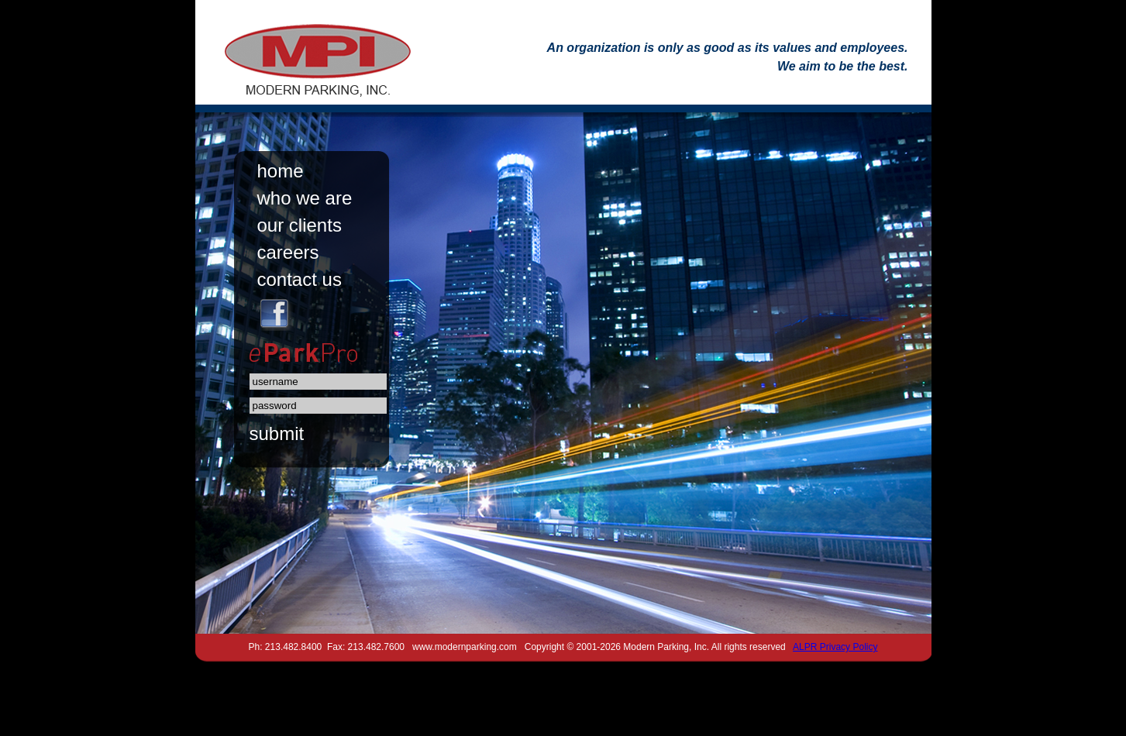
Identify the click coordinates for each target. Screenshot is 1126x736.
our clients (299, 225)
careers (288, 252)
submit (277, 433)
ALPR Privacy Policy (835, 646)
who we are (305, 197)
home (280, 170)
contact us (299, 279)
